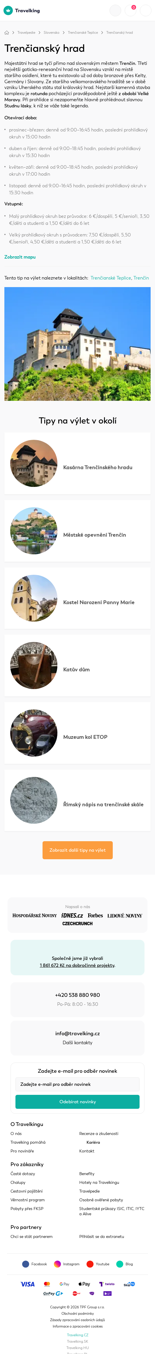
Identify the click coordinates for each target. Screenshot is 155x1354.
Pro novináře (22, 1151)
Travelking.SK (77, 1341)
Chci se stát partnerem (31, 1236)
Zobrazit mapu (20, 257)
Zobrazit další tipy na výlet (78, 850)
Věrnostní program (27, 1200)
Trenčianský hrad (119, 33)
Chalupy (17, 1182)
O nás (16, 1133)
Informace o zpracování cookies (78, 1326)
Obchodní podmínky (77, 1314)
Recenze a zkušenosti (98, 1133)
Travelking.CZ (77, 1335)
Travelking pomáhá (27, 1142)
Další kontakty (77, 1043)
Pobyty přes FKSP (26, 1208)
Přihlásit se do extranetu (101, 1236)
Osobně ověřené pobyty (101, 1200)
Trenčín (141, 278)
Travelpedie (26, 33)
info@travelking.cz (77, 1033)
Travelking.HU (77, 1348)
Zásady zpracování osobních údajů (77, 1320)
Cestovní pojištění (26, 1191)
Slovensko (51, 33)
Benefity (86, 1173)
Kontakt (86, 1151)
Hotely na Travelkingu (99, 1182)
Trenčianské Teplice (83, 33)
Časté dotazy (22, 1173)
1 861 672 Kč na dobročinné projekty (77, 965)
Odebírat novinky (77, 1102)
